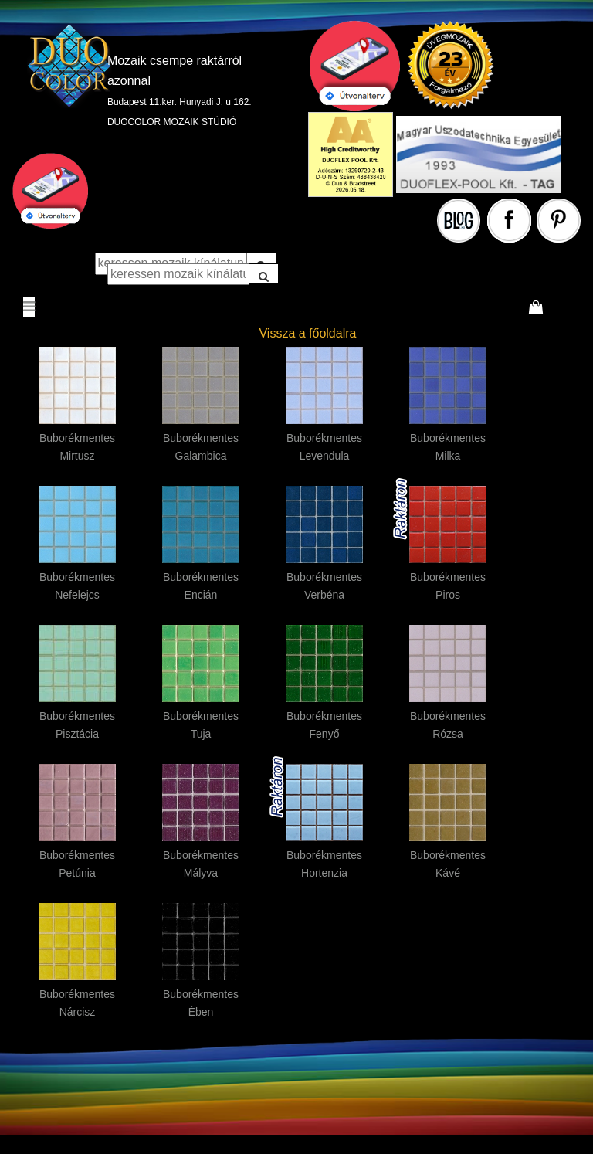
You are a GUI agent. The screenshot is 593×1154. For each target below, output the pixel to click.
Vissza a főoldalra (307, 333)
